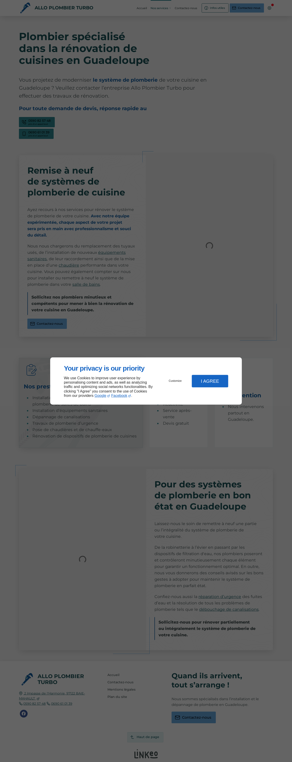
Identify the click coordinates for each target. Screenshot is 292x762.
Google (100, 396)
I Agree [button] (210, 381)
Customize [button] (175, 380)
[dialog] (146, 381)
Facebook (119, 396)
